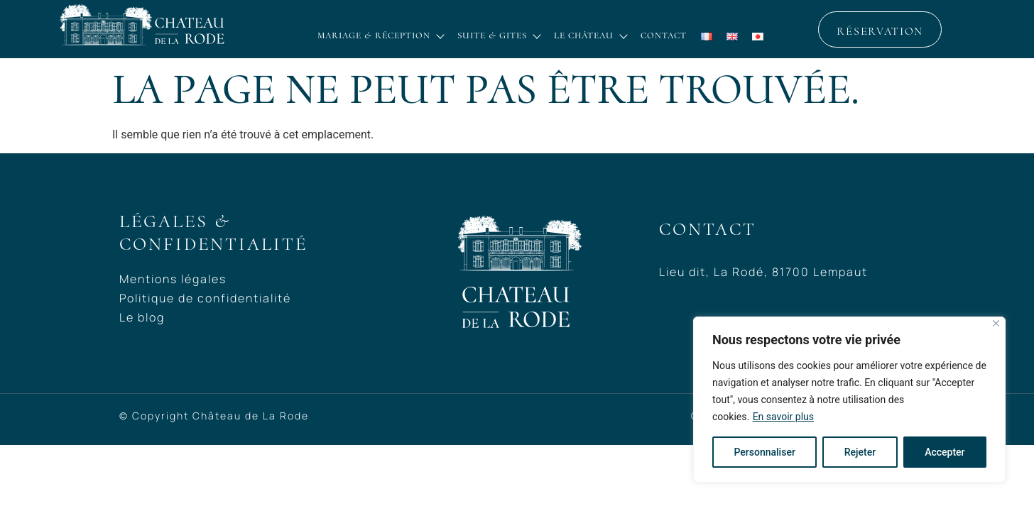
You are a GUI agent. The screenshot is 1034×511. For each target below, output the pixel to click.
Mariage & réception (380, 35)
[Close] (996, 323)
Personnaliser (764, 452)
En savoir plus (783, 416)
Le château (590, 35)
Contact (664, 35)
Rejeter (860, 452)
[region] (849, 400)
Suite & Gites (498, 35)
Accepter (944, 452)
